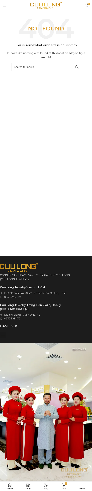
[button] (3, 335)
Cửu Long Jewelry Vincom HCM (22, 287)
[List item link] (46, 297)
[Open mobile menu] (4, 5)
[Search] (46, 67)
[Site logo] (46, 5)
